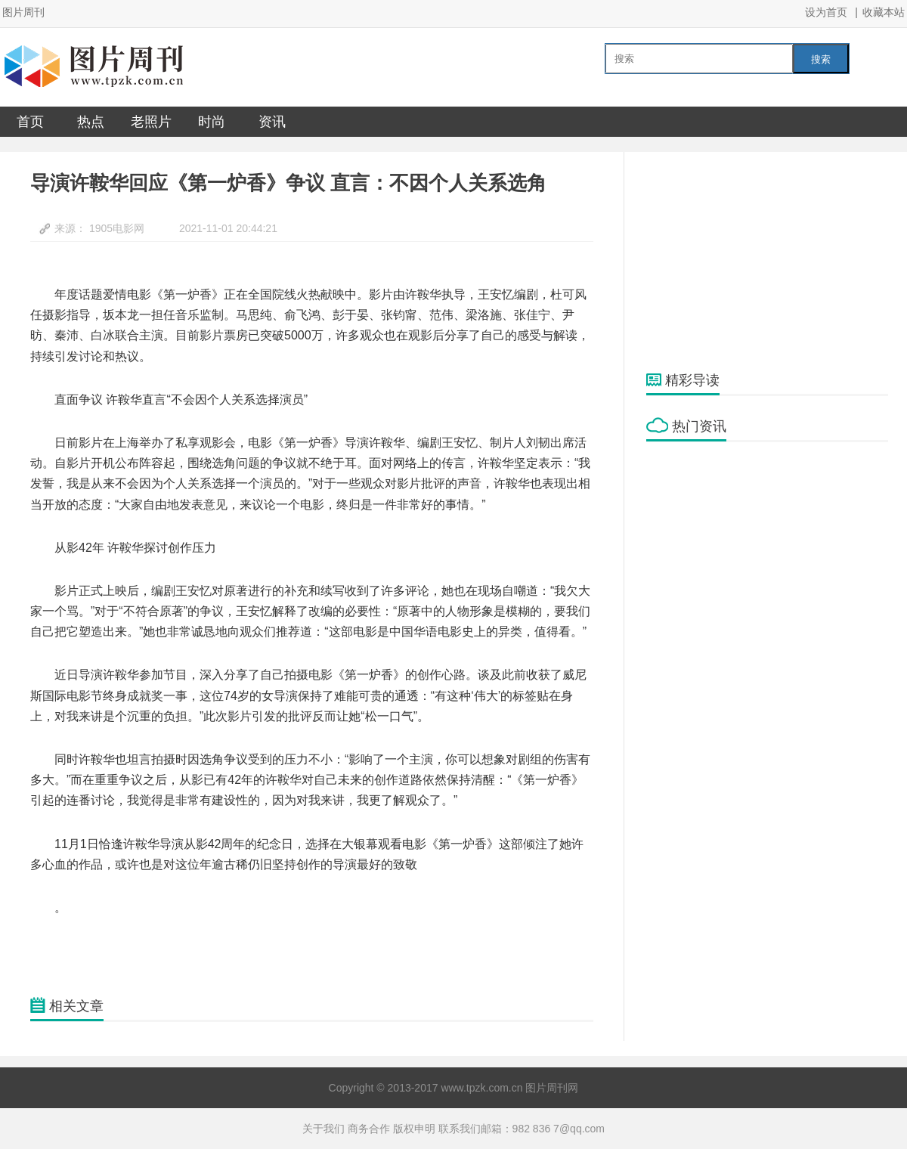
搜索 (821, 59)
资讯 (272, 121)
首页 (30, 121)
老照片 (151, 121)
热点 (90, 121)
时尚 (211, 121)
